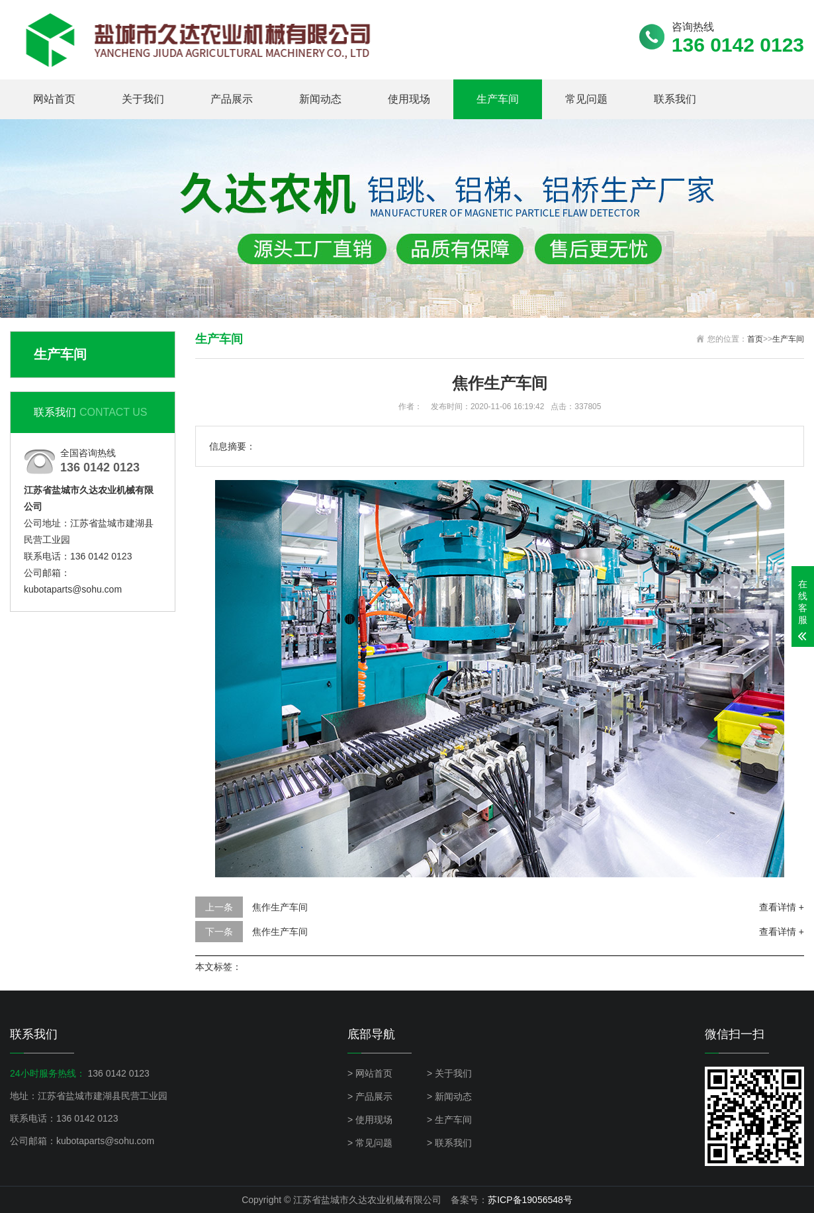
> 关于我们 (449, 1073)
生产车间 (497, 99)
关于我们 (143, 99)
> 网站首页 (369, 1073)
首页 (755, 339)
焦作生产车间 (280, 907)
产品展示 (231, 99)
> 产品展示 (369, 1096)
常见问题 (586, 99)
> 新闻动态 (449, 1096)
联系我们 (675, 99)
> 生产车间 (449, 1119)
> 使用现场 (369, 1119)
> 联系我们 (449, 1143)
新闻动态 (320, 99)
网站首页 (54, 99)
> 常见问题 (369, 1143)
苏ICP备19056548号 (530, 1199)
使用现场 (409, 99)
